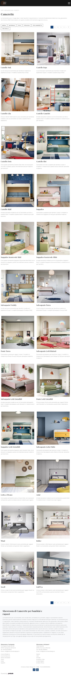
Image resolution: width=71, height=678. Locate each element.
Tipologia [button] (27, 25)
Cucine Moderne (5, 654)
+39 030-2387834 (42, 649)
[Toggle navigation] (69, 3)
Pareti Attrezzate (5, 657)
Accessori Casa (40, 659)
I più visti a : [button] (5, 28)
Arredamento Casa (8, 10)
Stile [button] (19, 25)
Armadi (38, 657)
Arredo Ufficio (40, 663)
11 (68, 27)
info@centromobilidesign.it (12, 651)
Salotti (38, 654)
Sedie (2, 661)
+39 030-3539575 (7, 649)
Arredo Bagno (40, 661)
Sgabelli (3, 663)
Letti (37, 656)
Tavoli (2, 659)
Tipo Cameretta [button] (37, 25)
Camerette (16, 10)
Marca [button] (4, 25)
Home (2, 10)
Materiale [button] (12, 25)
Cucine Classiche (5, 656)
